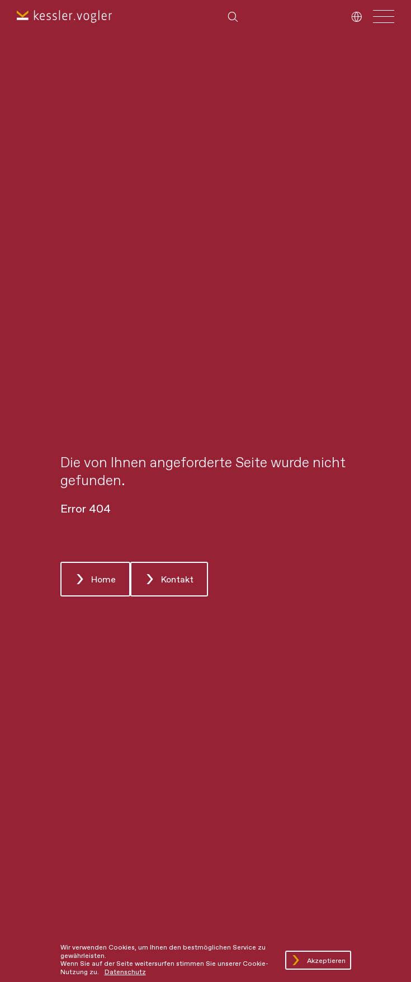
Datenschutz (125, 972)
